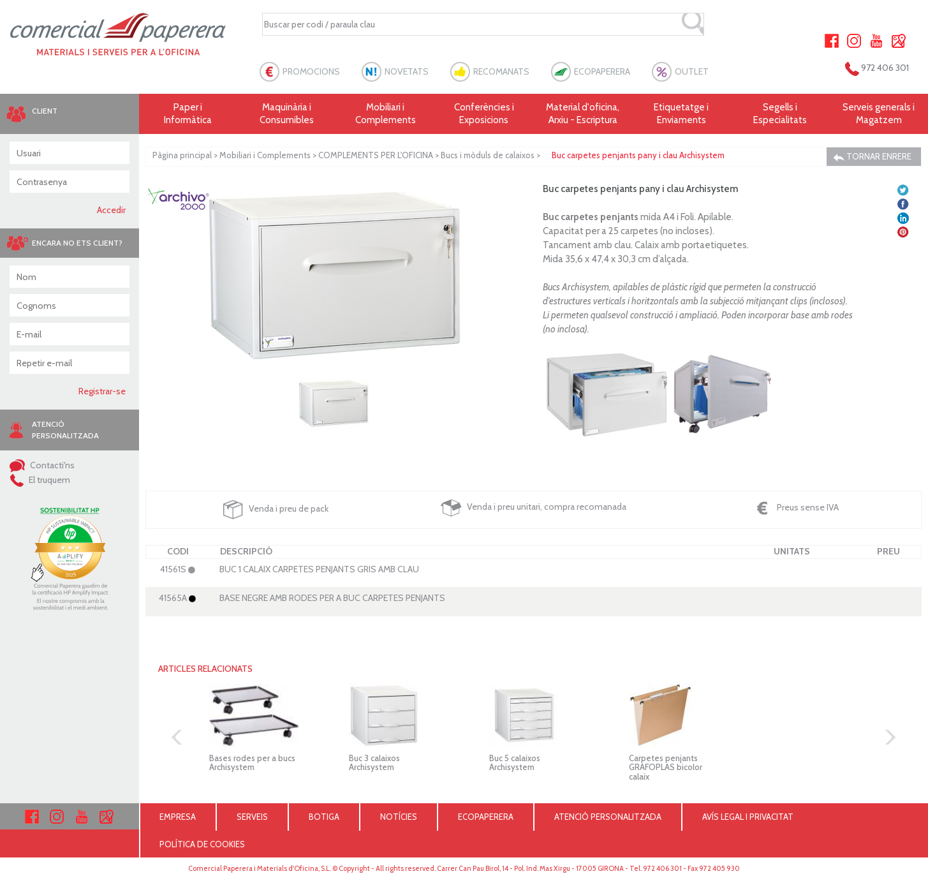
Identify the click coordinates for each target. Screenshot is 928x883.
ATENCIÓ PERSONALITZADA (607, 817)
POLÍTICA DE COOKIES (202, 844)
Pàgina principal (182, 155)
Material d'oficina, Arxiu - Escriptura (582, 113)
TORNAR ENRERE (872, 156)
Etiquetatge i (681, 113)
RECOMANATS (501, 71)
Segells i (780, 113)
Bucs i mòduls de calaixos (487, 155)
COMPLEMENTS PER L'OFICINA (375, 155)
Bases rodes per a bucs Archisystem (252, 762)
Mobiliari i (385, 113)
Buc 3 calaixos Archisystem (374, 762)
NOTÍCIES (398, 817)
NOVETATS (407, 71)
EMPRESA (177, 817)
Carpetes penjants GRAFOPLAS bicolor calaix (665, 767)
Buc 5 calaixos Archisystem (514, 762)
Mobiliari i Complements (265, 155)
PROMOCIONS (311, 71)
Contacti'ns (42, 465)
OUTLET (692, 71)
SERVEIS (252, 817)
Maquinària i (287, 113)
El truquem (40, 480)
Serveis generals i (878, 113)
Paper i (188, 113)
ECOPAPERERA (602, 71)
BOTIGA (324, 817)
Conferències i (484, 113)
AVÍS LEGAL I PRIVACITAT (747, 817)
